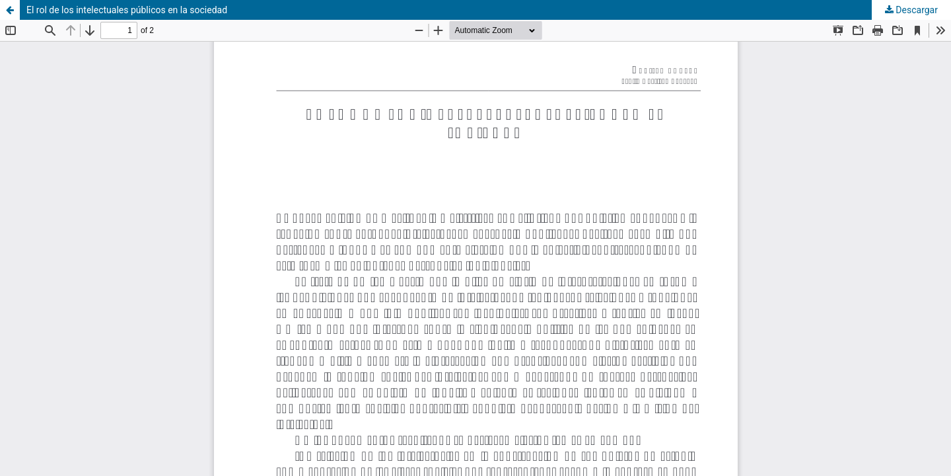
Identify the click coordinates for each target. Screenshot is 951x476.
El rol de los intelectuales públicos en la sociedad (126, 10)
